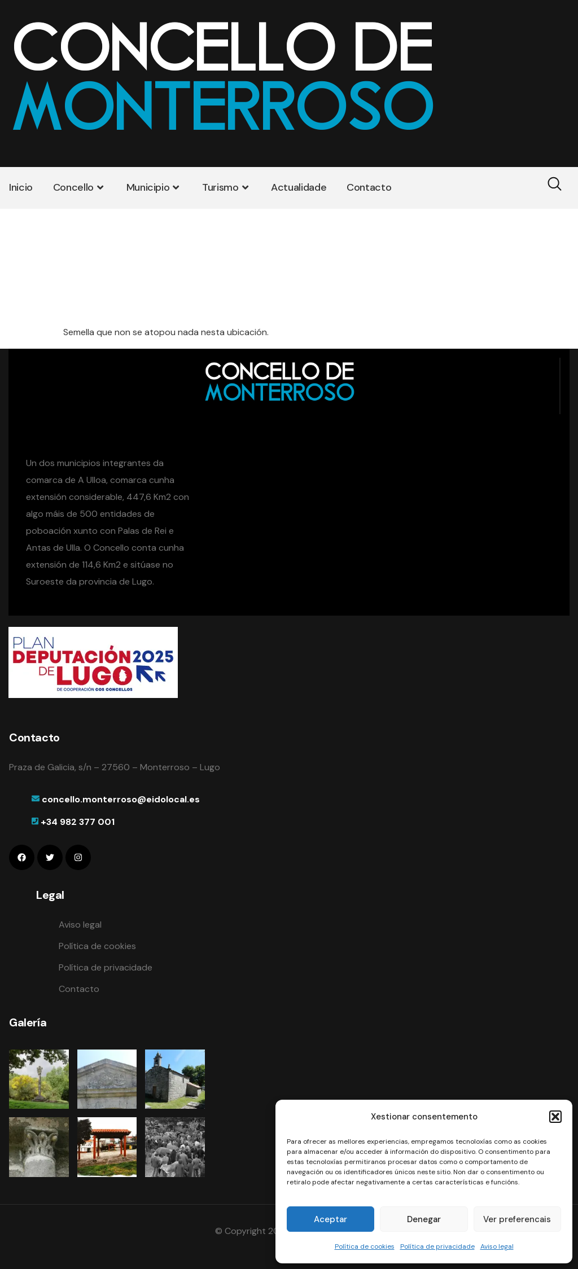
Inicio (21, 187)
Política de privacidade (437, 1246)
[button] (555, 1116)
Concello (79, 187)
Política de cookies (365, 1246)
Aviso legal (497, 1246)
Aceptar (330, 1219)
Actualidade (298, 187)
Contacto (369, 187)
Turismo (226, 187)
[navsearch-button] (547, 188)
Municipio (154, 187)
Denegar (424, 1219)
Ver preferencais (517, 1219)
